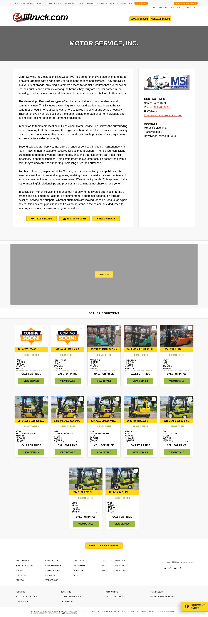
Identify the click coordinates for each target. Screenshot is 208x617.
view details (31, 381)
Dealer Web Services (185, 3)
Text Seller (41, 218)
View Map (104, 274)
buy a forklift (139, 19)
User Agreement (39, 613)
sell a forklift (160, 19)
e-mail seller (74, 218)
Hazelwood (150, 135)
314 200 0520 (161, 107)
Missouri (164, 135)
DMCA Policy (71, 613)
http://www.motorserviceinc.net (163, 115)
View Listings (106, 218)
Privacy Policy (54, 613)
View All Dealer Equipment (104, 545)
